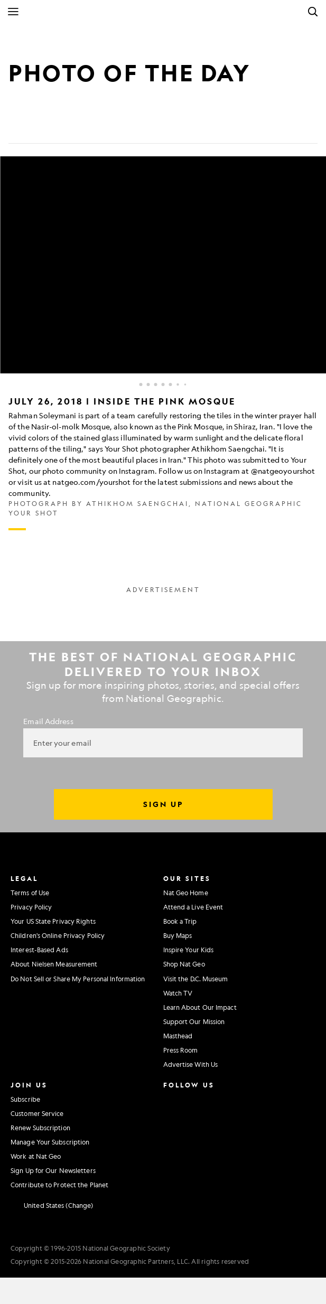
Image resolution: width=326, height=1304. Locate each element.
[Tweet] (42, 126)
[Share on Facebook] (16, 126)
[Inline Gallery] (163, 343)
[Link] (93, 126)
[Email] (67, 126)
